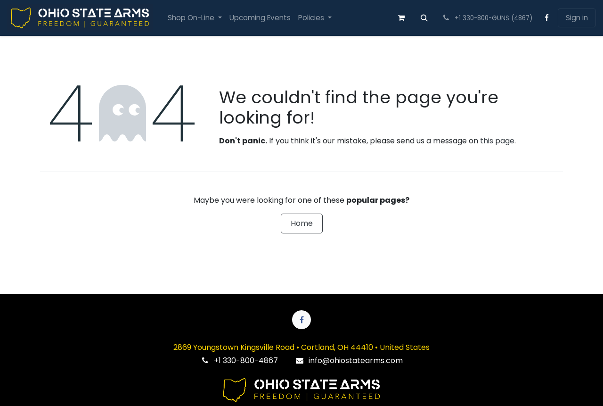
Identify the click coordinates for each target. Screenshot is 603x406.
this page (497, 140)
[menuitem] (195, 18)
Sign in (577, 18)
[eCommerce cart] (401, 17)
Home (302, 223)
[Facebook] (547, 18)
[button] (424, 17)
